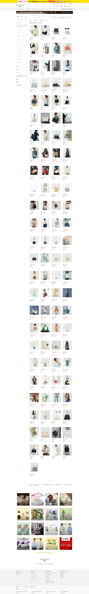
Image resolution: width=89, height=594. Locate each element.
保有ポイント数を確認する (64, 587)
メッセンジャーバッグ (20, 39)
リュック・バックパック (21, 32)
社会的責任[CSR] (27, 591)
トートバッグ (19, 28)
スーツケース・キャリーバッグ (21, 55)
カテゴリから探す (33, 572)
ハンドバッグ (19, 34)
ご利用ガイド (47, 572)
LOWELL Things (34, 15)
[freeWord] (21, 20)
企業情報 (17, 591)
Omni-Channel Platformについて (50, 578)
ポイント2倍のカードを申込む (50, 587)
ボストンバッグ (19, 46)
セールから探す (33, 573)
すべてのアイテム (33, 575)
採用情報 (32, 591)
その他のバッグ (19, 59)
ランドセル (19, 57)
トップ (30, 15)
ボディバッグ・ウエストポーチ (21, 37)
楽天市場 (71, 3)
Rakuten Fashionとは (48, 570)
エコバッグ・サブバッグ (21, 44)
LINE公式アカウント (63, 573)
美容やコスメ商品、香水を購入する (37, 587)
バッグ (18, 25)
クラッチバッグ (19, 50)
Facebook (61, 570)
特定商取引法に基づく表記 (49, 576)
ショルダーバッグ (20, 30)
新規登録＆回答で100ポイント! (57, 3)
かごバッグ (19, 52)
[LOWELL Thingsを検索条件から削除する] (26, 75)
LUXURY (17, 570)
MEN (22, 16)
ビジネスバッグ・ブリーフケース (21, 42)
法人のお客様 (47, 575)
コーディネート (61, 17)
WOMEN (18, 16)
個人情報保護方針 (21, 591)
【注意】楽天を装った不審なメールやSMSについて (44, 548)
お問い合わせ (47, 573)
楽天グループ (66, 3)
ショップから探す (33, 570)
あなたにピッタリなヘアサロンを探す (21, 587)
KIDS (25, 16)
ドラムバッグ (19, 48)
